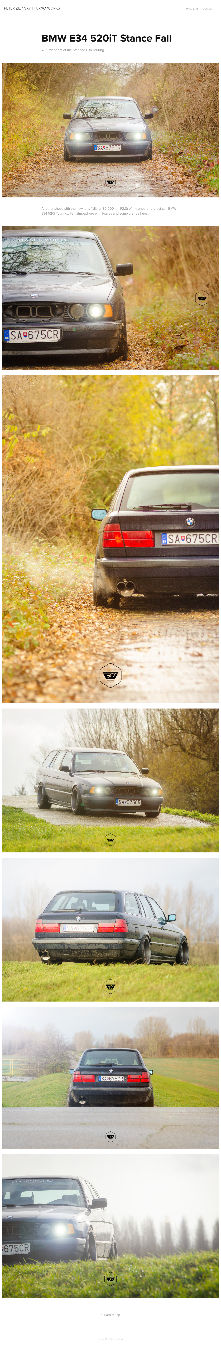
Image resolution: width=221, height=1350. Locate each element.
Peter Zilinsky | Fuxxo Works (32, 8)
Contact (208, 8)
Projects (192, 8)
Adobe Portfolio (116, 1338)
